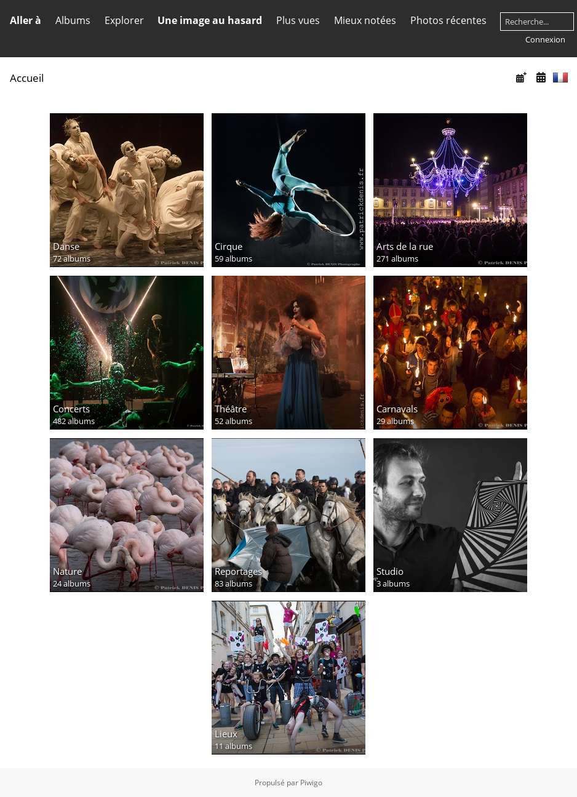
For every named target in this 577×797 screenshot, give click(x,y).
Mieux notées (365, 20)
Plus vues (298, 20)
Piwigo (311, 782)
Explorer (124, 20)
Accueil (27, 78)
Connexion (545, 39)
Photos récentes (448, 20)
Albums (72, 20)
